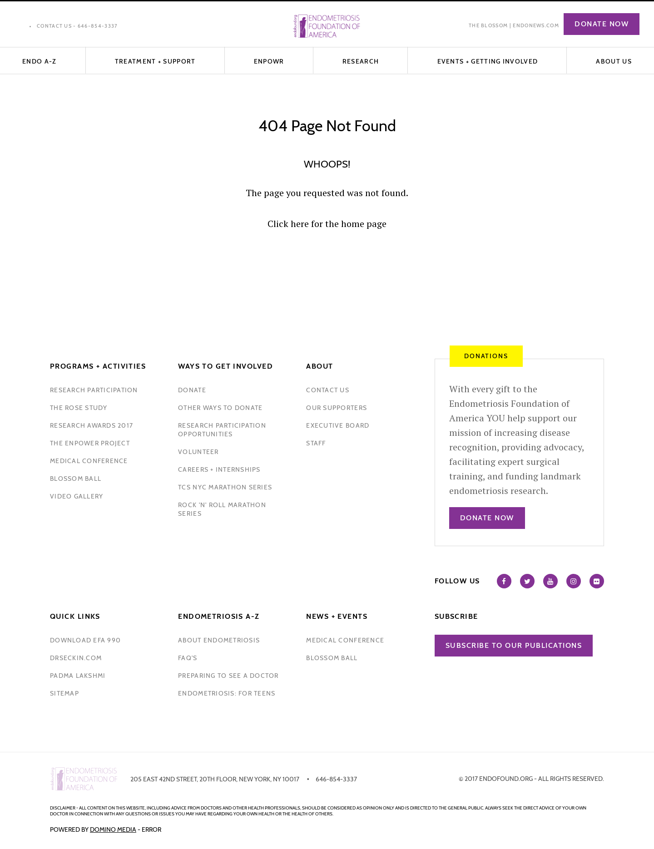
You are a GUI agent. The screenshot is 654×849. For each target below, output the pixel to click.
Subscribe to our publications (514, 645)
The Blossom (488, 25)
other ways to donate (220, 408)
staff (316, 443)
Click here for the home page (327, 223)
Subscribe (456, 616)
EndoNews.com (536, 25)
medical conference (89, 461)
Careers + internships (219, 469)
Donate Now (602, 24)
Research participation (94, 390)
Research (360, 61)
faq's (187, 658)
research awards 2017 (91, 425)
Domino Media (113, 829)
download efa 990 (85, 640)
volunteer (198, 452)
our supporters (336, 408)
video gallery (76, 496)
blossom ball (75, 478)
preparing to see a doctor (228, 675)
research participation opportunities (222, 429)
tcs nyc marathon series (225, 487)
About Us (613, 61)
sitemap (64, 693)
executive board (337, 425)
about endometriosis (219, 640)
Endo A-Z (39, 61)
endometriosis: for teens (226, 693)
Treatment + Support (155, 61)
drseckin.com (76, 658)
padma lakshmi (77, 675)
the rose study (79, 408)
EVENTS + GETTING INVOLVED (487, 61)
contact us (327, 390)
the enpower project (90, 443)
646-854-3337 (98, 26)
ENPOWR (269, 61)
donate (192, 390)
